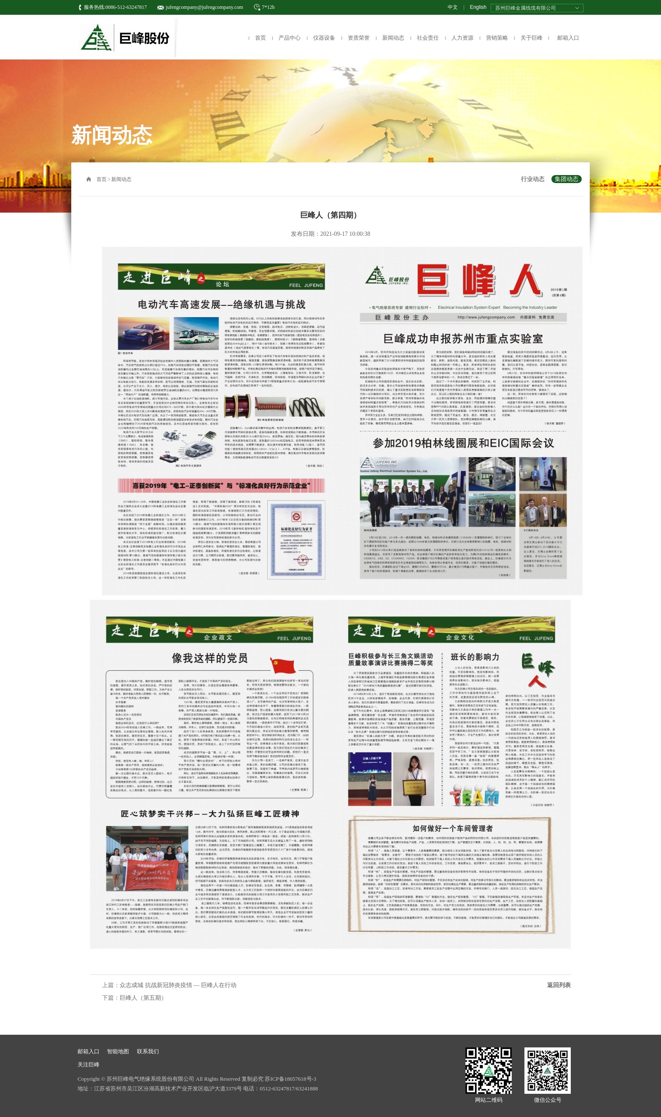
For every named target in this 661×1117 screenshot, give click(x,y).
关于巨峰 (532, 38)
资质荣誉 (359, 38)
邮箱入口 (568, 38)
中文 (453, 7)
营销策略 (497, 38)
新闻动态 (393, 38)
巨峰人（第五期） (143, 998)
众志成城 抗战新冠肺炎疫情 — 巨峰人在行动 (178, 985)
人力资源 (462, 38)
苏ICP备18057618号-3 (290, 1079)
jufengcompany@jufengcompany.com (204, 7)
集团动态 (566, 179)
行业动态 (533, 179)
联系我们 (148, 1051)
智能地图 (118, 1051)
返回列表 (559, 985)
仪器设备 (324, 38)
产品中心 (290, 38)
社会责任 (428, 38)
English (478, 7)
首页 (260, 38)
